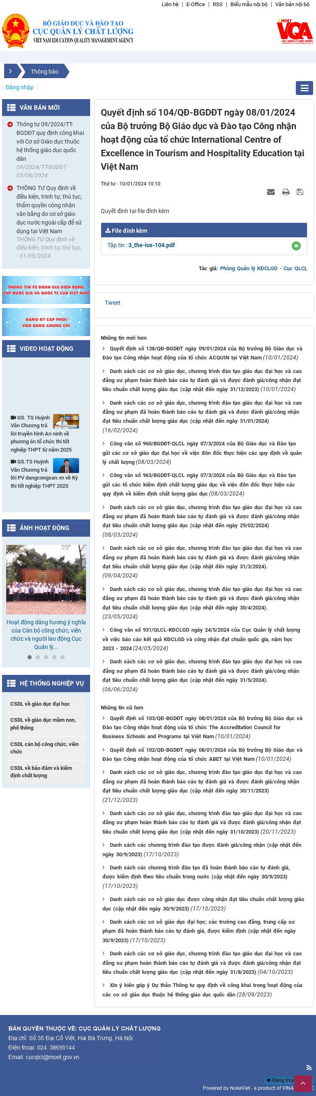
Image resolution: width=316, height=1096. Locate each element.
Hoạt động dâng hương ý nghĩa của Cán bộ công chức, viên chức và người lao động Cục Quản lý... (46, 634)
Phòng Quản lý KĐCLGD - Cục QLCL (263, 268)
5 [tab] (64, 659)
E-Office (195, 4)
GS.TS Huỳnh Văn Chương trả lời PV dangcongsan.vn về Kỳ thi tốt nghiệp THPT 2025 (45, 473)
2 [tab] (40, 659)
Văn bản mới (40, 107)
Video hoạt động (46, 348)
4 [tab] (56, 659)
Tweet (113, 302)
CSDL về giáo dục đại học (40, 704)
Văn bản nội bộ (292, 4)
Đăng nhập (20, 87)
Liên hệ (170, 4)
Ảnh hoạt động (44, 528)
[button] (296, 246)
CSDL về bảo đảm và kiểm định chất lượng (41, 772)
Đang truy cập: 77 (289, 1080)
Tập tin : (141, 245)
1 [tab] (32, 659)
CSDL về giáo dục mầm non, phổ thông (43, 724)
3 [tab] (48, 659)
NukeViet (240, 1088)
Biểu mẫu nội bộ (248, 4)
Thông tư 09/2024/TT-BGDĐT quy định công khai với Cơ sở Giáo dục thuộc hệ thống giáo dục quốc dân (50, 141)
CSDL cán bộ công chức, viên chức (44, 748)
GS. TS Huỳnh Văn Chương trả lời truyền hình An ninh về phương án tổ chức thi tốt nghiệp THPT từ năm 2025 (45, 433)
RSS (218, 4)
